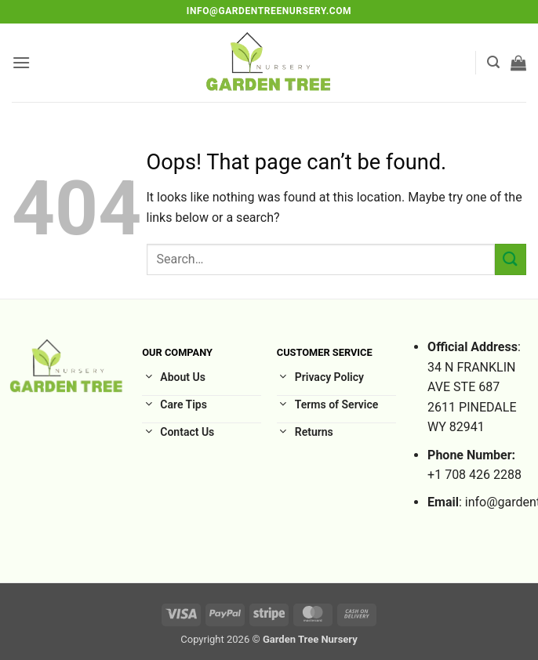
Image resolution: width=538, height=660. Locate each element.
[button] (21, 62)
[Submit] (510, 259)
